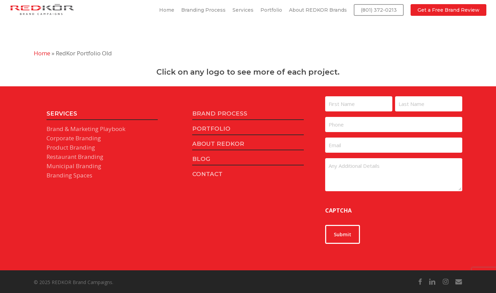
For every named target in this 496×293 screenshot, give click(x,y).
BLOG (201, 158)
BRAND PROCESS (219, 113)
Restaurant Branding (74, 157)
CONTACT (207, 174)
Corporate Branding (73, 138)
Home (42, 53)
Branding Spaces (69, 175)
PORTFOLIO (211, 128)
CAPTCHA (338, 210)
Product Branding (70, 147)
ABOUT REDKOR (218, 143)
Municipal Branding (73, 166)
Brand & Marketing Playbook (85, 129)
